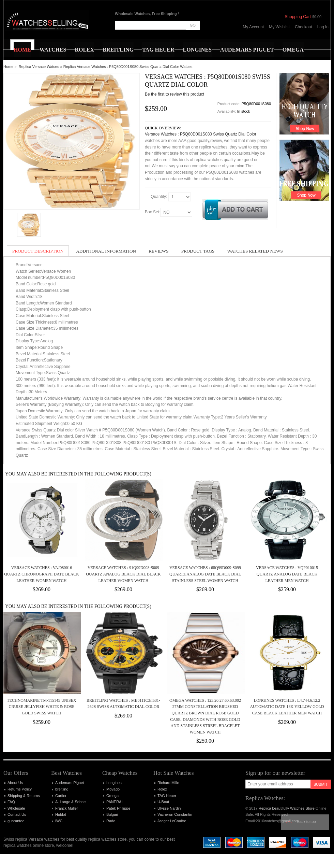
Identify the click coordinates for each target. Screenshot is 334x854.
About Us (15, 783)
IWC (58, 821)
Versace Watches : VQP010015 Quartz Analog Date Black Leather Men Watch (287, 574)
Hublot (60, 814)
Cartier (60, 796)
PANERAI (114, 802)
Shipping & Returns (23, 796)
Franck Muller (66, 808)
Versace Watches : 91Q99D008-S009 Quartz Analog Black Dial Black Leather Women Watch (123, 574)
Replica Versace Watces (39, 67)
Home (8, 67)
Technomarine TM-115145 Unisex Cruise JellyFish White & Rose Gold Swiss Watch (41, 706)
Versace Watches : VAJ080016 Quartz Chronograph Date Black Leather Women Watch (41, 574)
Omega (112, 796)
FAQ (11, 802)
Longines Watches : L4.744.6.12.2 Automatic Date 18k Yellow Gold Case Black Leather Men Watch (287, 706)
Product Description (37, 251)
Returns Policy (19, 789)
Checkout (303, 27)
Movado (113, 789)
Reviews (159, 251)
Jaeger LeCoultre (171, 821)
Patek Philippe (118, 808)
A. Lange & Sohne (70, 802)
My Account (253, 27)
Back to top (307, 822)
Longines (114, 783)
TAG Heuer (166, 796)
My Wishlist (279, 27)
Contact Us (16, 814)
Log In (323, 27)
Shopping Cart (298, 16)
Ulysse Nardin (169, 808)
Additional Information (106, 251)
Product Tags (198, 251)
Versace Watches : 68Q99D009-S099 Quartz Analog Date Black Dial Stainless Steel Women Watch (205, 574)
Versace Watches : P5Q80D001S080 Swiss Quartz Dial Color (200, 134)
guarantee (16, 821)
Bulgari (112, 814)
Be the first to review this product (174, 94)
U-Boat (163, 802)
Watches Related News (255, 251)
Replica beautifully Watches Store (287, 808)
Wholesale (16, 808)
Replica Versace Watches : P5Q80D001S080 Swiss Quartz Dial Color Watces (128, 67)
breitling (62, 789)
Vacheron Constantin (174, 814)
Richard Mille (168, 783)
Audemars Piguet (69, 783)
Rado (110, 821)
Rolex (162, 789)
